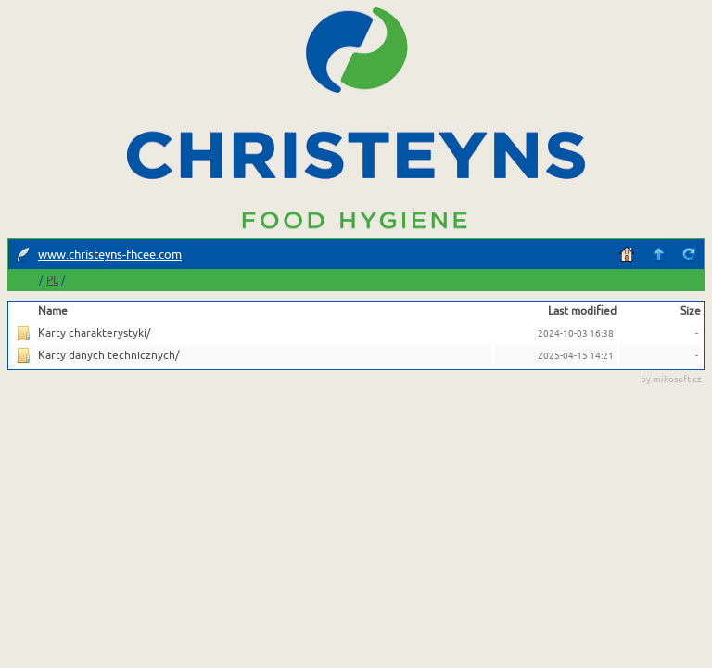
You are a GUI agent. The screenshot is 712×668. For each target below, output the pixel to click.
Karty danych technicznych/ (109, 355)
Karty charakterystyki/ (94, 333)
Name (53, 310)
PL (52, 281)
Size (690, 310)
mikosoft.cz (677, 379)
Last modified (582, 310)
